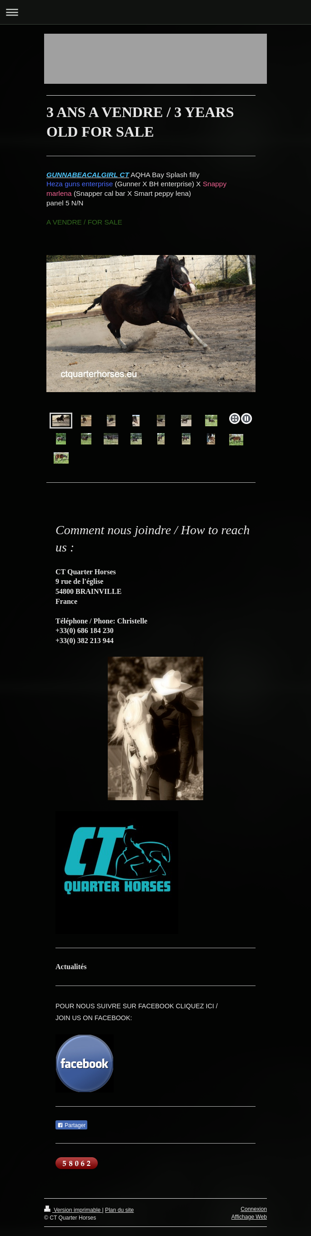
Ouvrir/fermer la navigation (155, 12)
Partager (71, 1125)
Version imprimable (73, 1210)
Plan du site (119, 1210)
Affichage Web (249, 1217)
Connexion (254, 1209)
